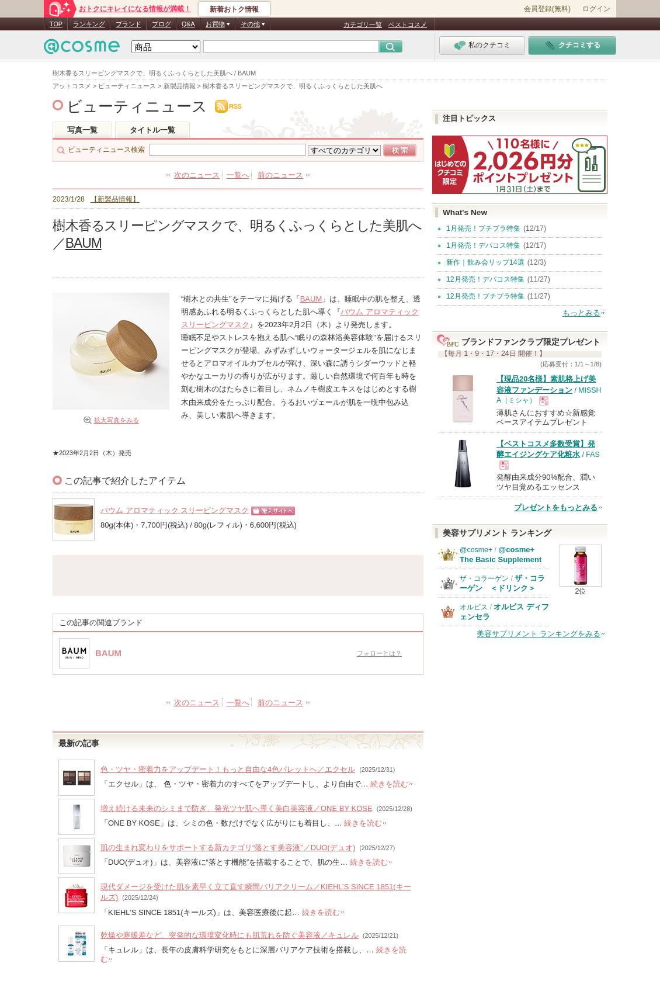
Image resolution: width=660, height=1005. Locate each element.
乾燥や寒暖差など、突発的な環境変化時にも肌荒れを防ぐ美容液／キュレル (229, 935)
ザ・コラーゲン (484, 578)
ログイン (596, 9)
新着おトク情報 (234, 9)
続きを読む (389, 783)
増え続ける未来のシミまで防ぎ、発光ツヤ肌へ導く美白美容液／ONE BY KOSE (236, 808)
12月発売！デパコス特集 (485, 279)
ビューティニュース (137, 106)
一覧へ (238, 175)
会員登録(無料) (547, 9)
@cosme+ (476, 550)
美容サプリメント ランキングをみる (538, 633)
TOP (56, 23)
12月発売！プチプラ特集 (485, 296)
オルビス (474, 607)
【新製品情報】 (115, 199)
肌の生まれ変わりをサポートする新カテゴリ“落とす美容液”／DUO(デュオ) (227, 847)
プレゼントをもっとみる (556, 507)
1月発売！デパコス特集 (483, 245)
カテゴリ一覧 (362, 24)
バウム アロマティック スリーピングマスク (174, 510)
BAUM (83, 243)
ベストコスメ (407, 24)
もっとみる (581, 313)
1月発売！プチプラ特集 (483, 228)
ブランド (128, 23)
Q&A (188, 23)
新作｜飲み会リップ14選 (485, 262)
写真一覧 (82, 130)
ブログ (161, 23)
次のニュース (197, 175)
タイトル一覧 (152, 130)
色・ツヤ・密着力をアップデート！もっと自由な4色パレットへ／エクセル (227, 769)
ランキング (89, 23)
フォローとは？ (379, 653)
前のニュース (280, 175)
